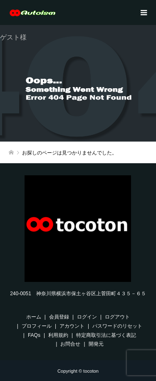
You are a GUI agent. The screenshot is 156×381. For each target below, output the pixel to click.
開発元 (96, 344)
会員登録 (59, 317)
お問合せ (70, 344)
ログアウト (117, 317)
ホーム (33, 317)
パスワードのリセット (117, 326)
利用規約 (58, 335)
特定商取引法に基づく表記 (106, 335)
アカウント (71, 326)
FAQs (34, 335)
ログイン (87, 317)
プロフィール (37, 326)
